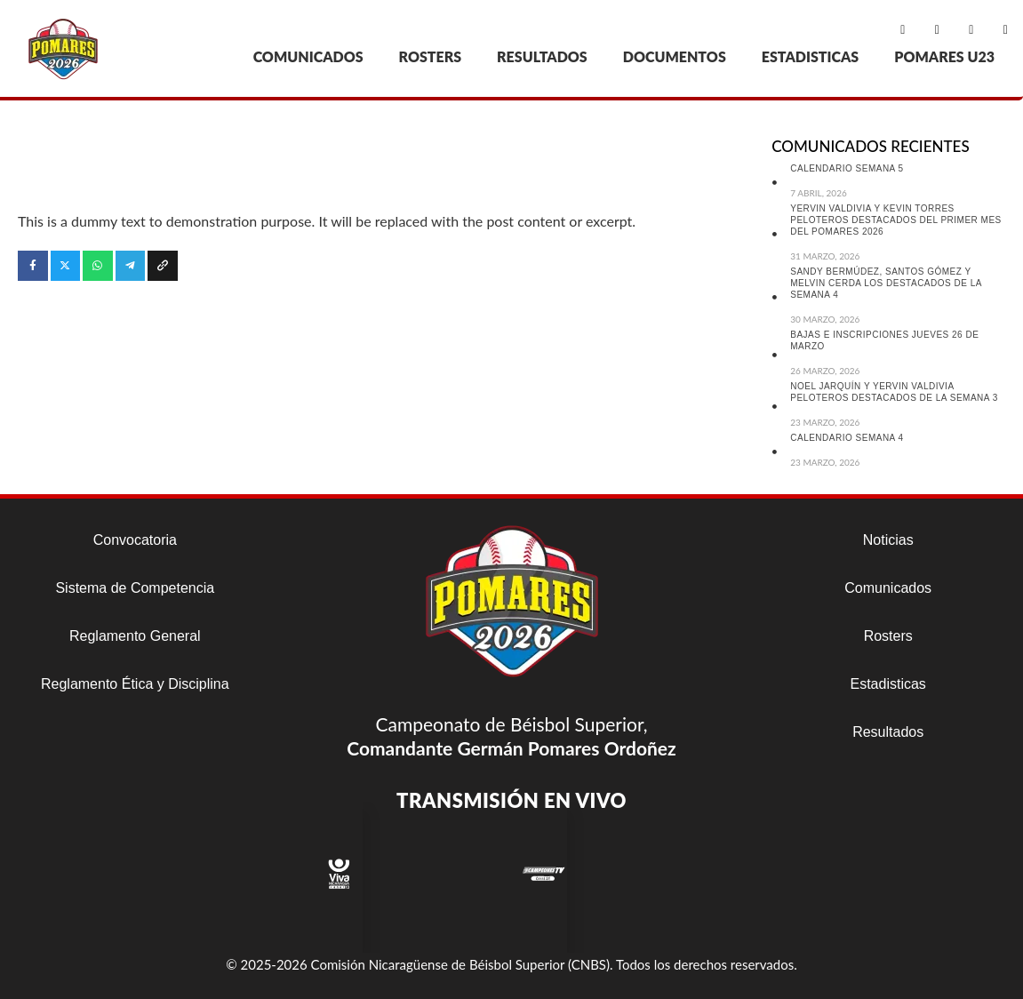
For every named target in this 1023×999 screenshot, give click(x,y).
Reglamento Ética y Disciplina (135, 683)
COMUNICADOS (308, 56)
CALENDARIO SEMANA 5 (846, 168)
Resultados (887, 731)
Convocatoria (135, 539)
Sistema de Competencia (134, 587)
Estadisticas (888, 683)
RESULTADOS (542, 56)
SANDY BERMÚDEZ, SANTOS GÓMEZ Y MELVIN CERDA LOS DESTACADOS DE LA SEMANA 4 (885, 283)
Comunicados (887, 587)
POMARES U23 (944, 56)
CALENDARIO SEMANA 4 (846, 438)
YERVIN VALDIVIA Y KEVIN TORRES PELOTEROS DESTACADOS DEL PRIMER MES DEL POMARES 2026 (896, 220)
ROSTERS (430, 56)
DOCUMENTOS (674, 56)
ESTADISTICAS (810, 56)
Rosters (888, 635)
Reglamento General (135, 635)
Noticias (888, 539)
